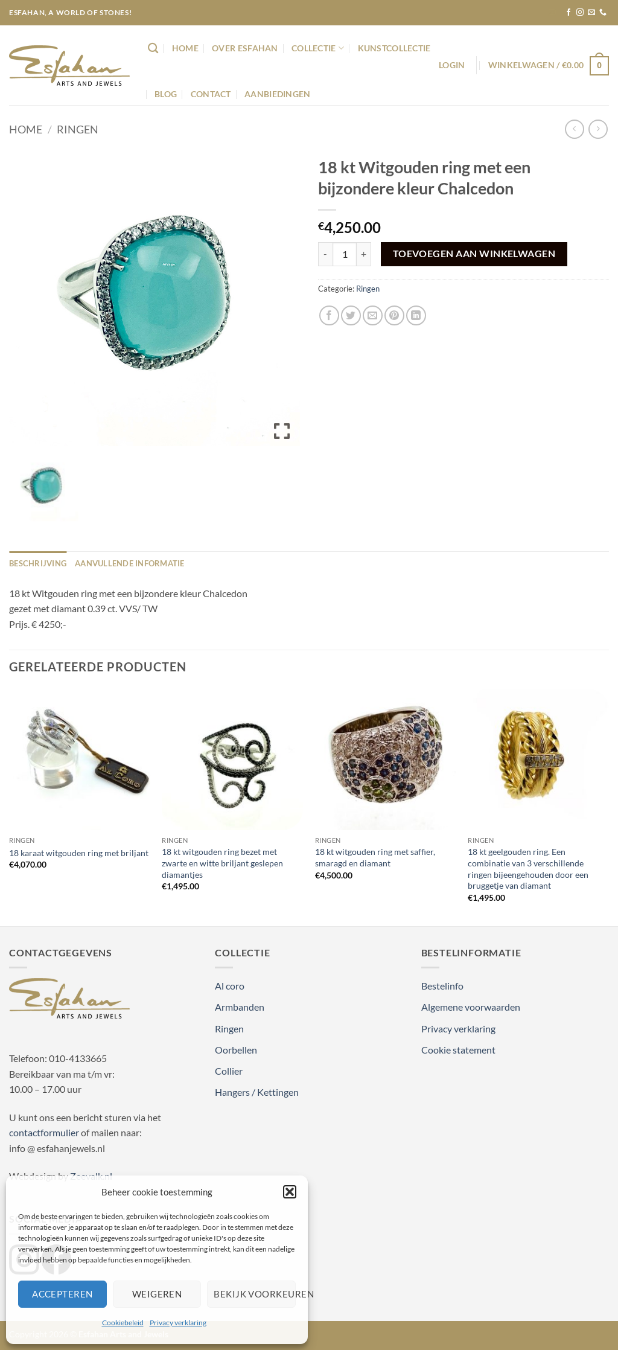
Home (185, 48)
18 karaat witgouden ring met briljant (78, 853)
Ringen (77, 129)
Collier (229, 1070)
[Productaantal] (345, 254)
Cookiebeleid (123, 1322)
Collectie (317, 48)
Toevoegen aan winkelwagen (474, 253)
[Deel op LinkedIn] (416, 315)
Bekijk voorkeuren (255, 1293)
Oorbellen (236, 1049)
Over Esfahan (245, 48)
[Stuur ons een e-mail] (591, 12)
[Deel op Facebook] (329, 315)
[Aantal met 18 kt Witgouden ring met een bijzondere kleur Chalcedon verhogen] (364, 254)
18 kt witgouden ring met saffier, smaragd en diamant (375, 857)
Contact (211, 94)
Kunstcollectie (394, 48)
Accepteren (62, 1293)
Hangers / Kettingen (257, 1092)
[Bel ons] (603, 12)
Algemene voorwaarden (470, 1006)
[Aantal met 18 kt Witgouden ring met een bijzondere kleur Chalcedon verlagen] (325, 254)
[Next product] (574, 129)
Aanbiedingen (277, 94)
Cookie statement (458, 1049)
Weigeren (157, 1293)
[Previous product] (597, 129)
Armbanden (239, 1006)
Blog (165, 94)
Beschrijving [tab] (37, 563)
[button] (290, 1192)
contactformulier (44, 1132)
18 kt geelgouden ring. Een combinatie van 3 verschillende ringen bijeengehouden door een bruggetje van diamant (528, 868)
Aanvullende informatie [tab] (130, 563)
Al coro (229, 985)
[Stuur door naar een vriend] (373, 315)
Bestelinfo (442, 985)
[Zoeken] (153, 48)
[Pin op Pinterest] (394, 315)
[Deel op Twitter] (351, 315)
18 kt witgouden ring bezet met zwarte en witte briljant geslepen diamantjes (222, 862)
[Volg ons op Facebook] (568, 12)
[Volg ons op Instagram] (580, 12)
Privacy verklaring (178, 1322)
